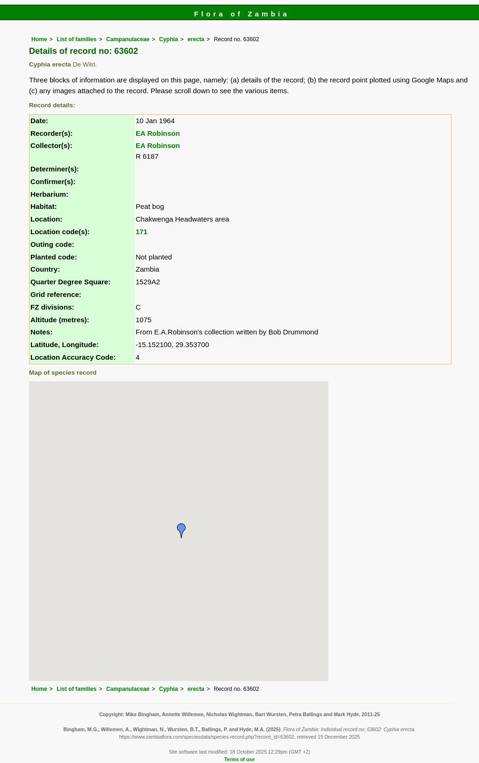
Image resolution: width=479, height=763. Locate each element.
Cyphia (168, 39)
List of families (76, 39)
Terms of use (239, 759)
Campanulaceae (128, 39)
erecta (196, 39)
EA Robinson (158, 133)
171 (141, 232)
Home (39, 39)
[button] (181, 530)
